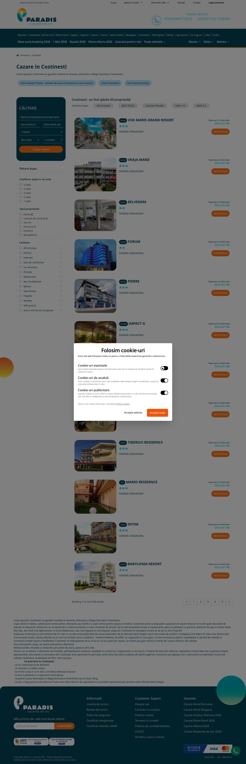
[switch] (164, 368)
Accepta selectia (133, 412)
